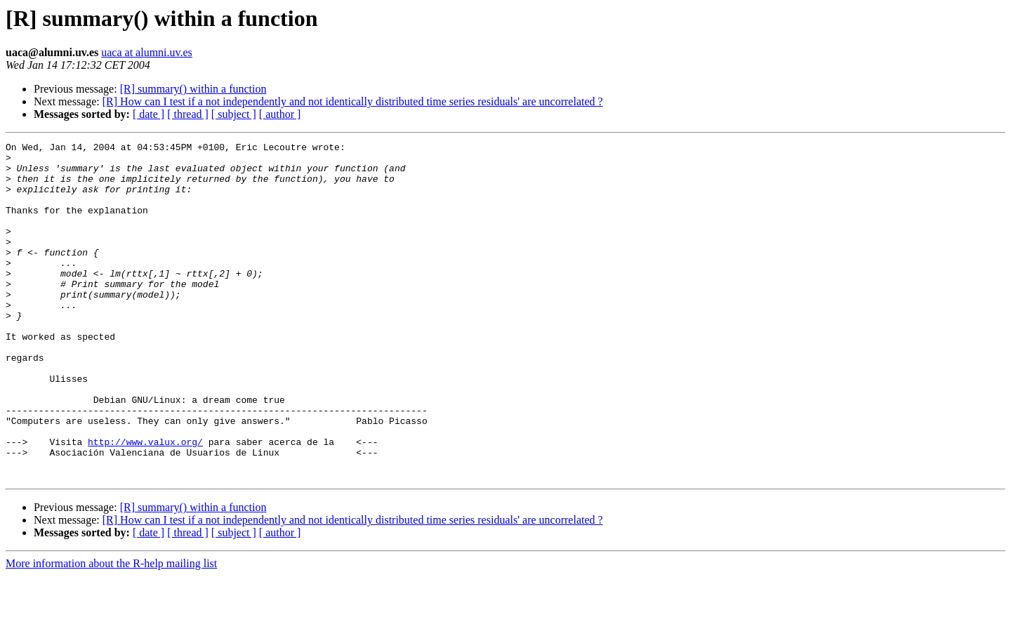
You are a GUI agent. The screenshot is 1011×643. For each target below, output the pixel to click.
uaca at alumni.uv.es (146, 52)
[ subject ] (233, 114)
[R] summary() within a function (193, 89)
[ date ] (148, 114)
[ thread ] (188, 114)
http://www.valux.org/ (145, 502)
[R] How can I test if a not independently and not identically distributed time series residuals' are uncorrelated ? (353, 101)
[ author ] (280, 114)
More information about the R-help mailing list (111, 631)
